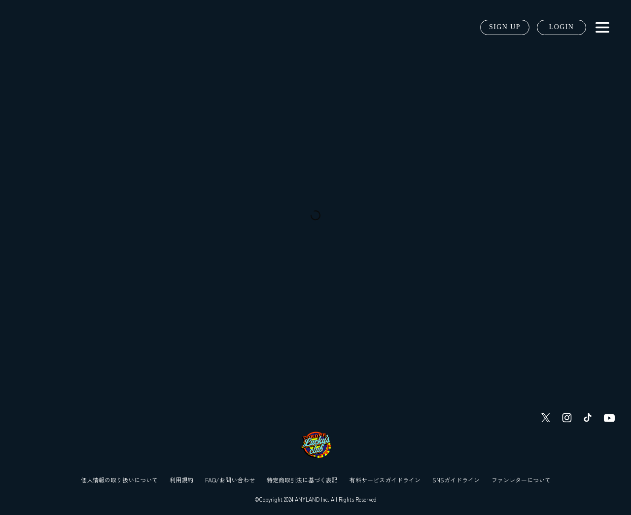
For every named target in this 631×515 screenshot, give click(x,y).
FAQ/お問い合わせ (230, 479)
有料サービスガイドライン (385, 479)
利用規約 (181, 479)
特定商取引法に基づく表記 (302, 479)
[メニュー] (602, 27)
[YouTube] (609, 418)
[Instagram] (567, 418)
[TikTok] (588, 417)
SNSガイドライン (456, 479)
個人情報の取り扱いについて (119, 479)
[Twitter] (545, 417)
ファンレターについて (521, 479)
